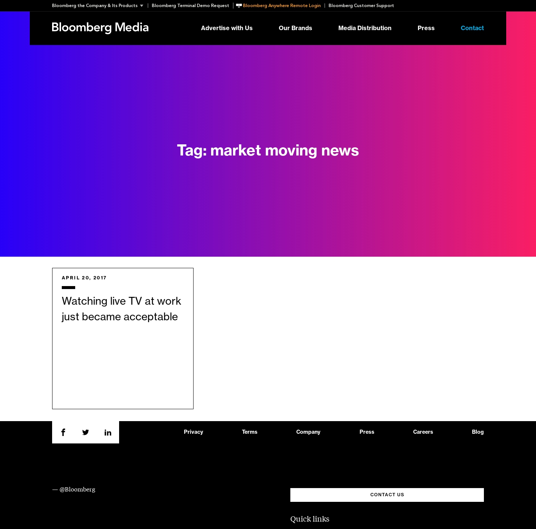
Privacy (193, 432)
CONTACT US (387, 495)
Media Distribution (365, 28)
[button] (100, 5)
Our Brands (295, 28)
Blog (478, 432)
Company (308, 432)
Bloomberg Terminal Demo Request (190, 5)
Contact (472, 28)
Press (426, 28)
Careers (423, 432)
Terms (250, 432)
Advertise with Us (227, 28)
